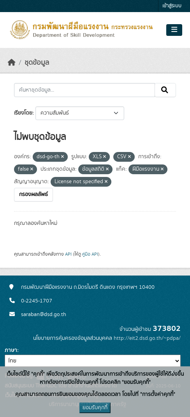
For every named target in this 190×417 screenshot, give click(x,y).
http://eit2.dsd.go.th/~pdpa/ (147, 338)
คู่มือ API (90, 254)
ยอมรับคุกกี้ (95, 408)
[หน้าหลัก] (12, 63)
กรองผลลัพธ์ (33, 194)
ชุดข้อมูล (37, 63)
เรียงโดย (23, 113)
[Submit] (165, 90)
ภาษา (11, 350)
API (68, 254)
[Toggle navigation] (174, 30)
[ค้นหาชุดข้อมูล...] (84, 90)
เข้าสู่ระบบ (171, 6)
